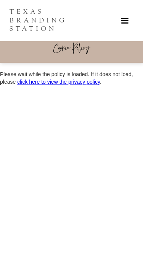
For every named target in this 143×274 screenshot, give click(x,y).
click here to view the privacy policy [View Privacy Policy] (58, 82)
